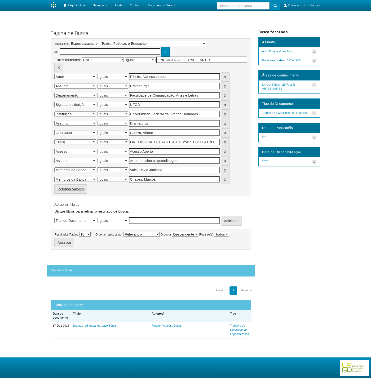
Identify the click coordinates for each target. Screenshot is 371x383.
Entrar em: (294, 5)
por (56, 51)
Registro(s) (206, 234)
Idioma (314, 5)
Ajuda (118, 5)
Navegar (100, 5)
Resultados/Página (66, 234)
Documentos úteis (161, 5)
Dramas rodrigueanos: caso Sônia (94, 325)
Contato (135, 5)
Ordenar (166, 234)
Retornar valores (70, 189)
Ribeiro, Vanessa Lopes (167, 325)
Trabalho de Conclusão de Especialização (239, 329)
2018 (265, 137)
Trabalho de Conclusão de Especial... (285, 113)
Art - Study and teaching (277, 51)
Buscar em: (61, 43)
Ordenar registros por (108, 234)
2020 (265, 161)
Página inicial (74, 5)
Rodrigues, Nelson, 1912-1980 (281, 60)
